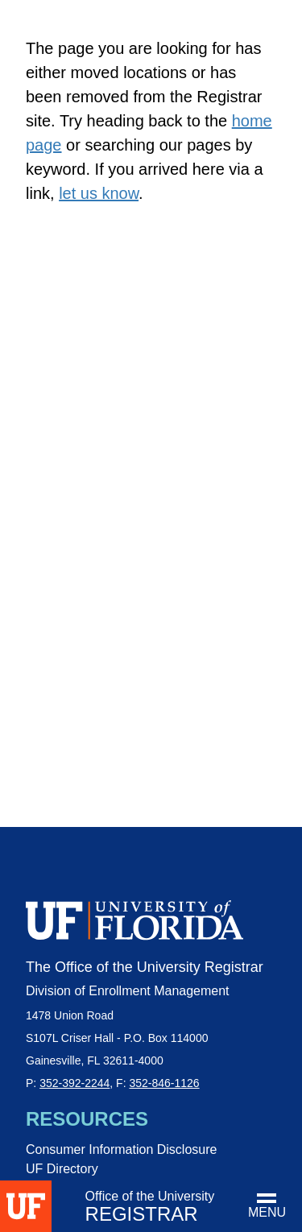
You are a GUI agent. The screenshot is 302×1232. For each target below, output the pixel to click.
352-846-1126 (164, 1083)
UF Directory (62, 1169)
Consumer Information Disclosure (121, 1149)
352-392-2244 (74, 1083)
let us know (99, 193)
